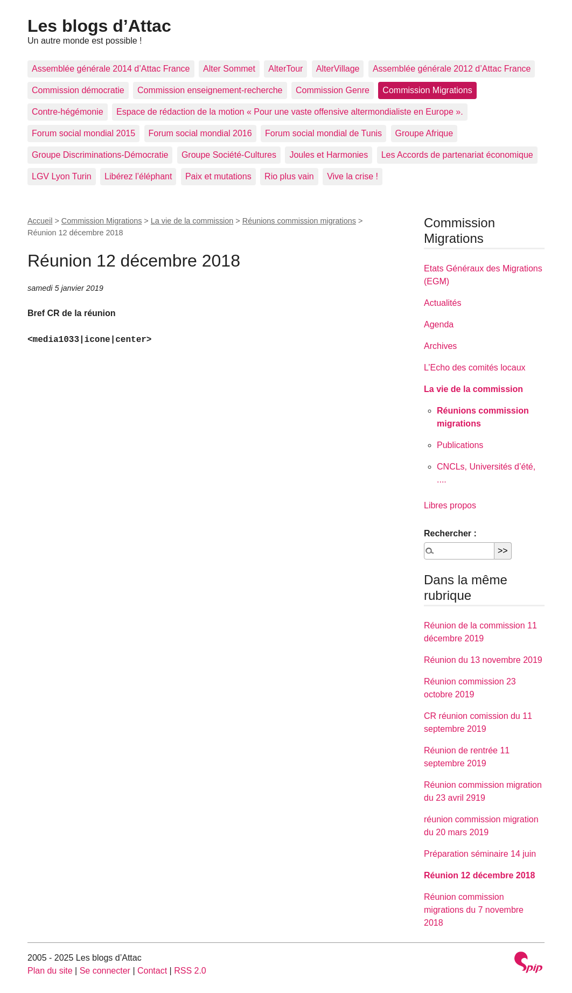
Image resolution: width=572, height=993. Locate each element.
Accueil (39, 220)
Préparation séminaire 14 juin (480, 853)
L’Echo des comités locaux (475, 367)
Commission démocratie (78, 90)
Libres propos (450, 505)
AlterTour (285, 68)
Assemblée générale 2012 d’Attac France (452, 68)
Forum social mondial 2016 (200, 133)
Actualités (442, 302)
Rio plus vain (289, 176)
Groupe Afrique (424, 133)
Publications (460, 445)
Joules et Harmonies (328, 154)
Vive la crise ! (352, 176)
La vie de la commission (192, 220)
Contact (152, 970)
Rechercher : (450, 533)
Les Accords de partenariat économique (457, 154)
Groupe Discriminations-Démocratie (100, 154)
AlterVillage (338, 68)
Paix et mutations (218, 176)
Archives (440, 346)
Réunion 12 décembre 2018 (479, 875)
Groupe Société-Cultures (229, 154)
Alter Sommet (229, 68)
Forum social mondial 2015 (83, 133)
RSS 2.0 (190, 970)
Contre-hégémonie (67, 111)
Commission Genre (332, 90)
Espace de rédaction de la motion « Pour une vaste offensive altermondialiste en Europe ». (289, 111)
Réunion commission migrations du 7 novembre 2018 (474, 909)
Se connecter (105, 970)
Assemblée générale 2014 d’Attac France (111, 68)
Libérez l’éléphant (138, 176)
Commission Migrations (427, 90)
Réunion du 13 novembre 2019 (483, 660)
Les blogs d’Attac (99, 26)
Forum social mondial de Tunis (323, 133)
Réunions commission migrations (299, 220)
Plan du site (50, 970)
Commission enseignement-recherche (209, 90)
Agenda (439, 324)
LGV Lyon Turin (62, 176)
